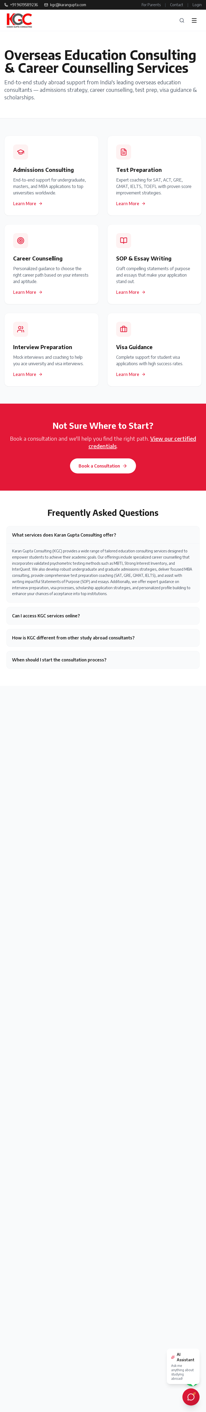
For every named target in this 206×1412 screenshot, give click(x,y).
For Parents (151, 4)
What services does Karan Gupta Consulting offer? (64, 535)
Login (197, 4)
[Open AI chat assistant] (191, 1397)
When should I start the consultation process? (59, 659)
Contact (176, 4)
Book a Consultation (103, 466)
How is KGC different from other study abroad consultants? (73, 637)
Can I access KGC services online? (46, 615)
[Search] (182, 20)
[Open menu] (194, 20)
